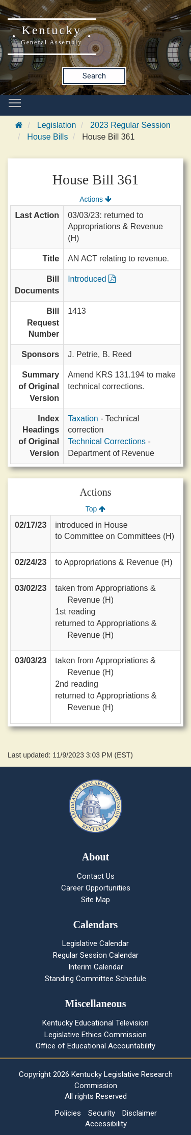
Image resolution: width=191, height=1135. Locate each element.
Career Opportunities (95, 888)
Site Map (95, 899)
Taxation (83, 418)
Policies (68, 1113)
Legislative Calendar (95, 943)
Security (101, 1113)
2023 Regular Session (130, 125)
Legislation (56, 125)
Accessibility (106, 1123)
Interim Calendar (95, 966)
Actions (95, 199)
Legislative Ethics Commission (95, 1034)
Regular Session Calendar (96, 955)
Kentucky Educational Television (95, 1023)
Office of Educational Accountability (95, 1045)
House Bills (47, 136)
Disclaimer (139, 1113)
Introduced (92, 279)
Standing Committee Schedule (95, 978)
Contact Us (96, 876)
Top (95, 509)
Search (94, 75)
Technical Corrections (107, 441)
